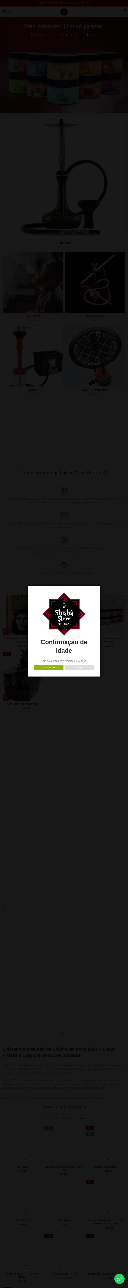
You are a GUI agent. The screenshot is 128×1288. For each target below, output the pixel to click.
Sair (79, 667)
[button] (119, 1279)
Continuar (49, 667)
